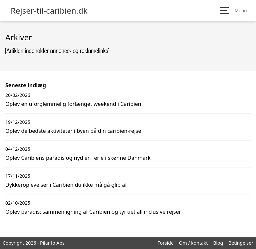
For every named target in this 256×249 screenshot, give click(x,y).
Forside (165, 243)
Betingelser (240, 243)
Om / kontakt (193, 243)
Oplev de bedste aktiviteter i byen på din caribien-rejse (73, 130)
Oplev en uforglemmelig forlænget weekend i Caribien (73, 104)
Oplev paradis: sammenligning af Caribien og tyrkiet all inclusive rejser (93, 211)
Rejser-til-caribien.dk (49, 10)
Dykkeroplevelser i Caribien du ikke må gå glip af (66, 184)
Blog (218, 243)
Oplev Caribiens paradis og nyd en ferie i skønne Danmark (78, 157)
